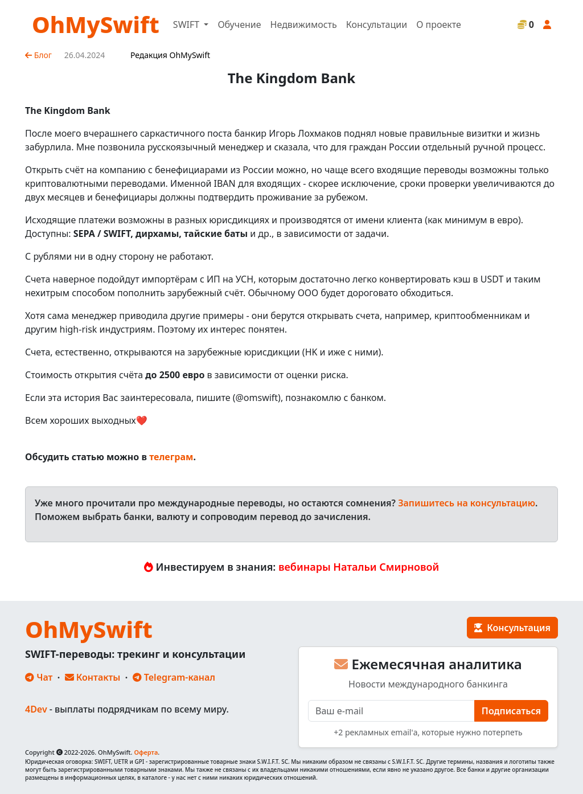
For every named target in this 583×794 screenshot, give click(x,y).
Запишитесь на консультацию (466, 503)
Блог (38, 55)
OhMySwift (95, 24)
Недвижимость (303, 24)
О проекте (438, 24)
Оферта (146, 752)
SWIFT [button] (187, 24)
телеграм (171, 457)
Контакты (93, 677)
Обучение (239, 24)
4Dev (36, 709)
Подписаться (511, 711)
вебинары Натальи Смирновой (358, 567)
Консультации (376, 24)
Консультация (512, 627)
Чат (38, 677)
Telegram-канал (174, 677)
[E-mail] (391, 711)
